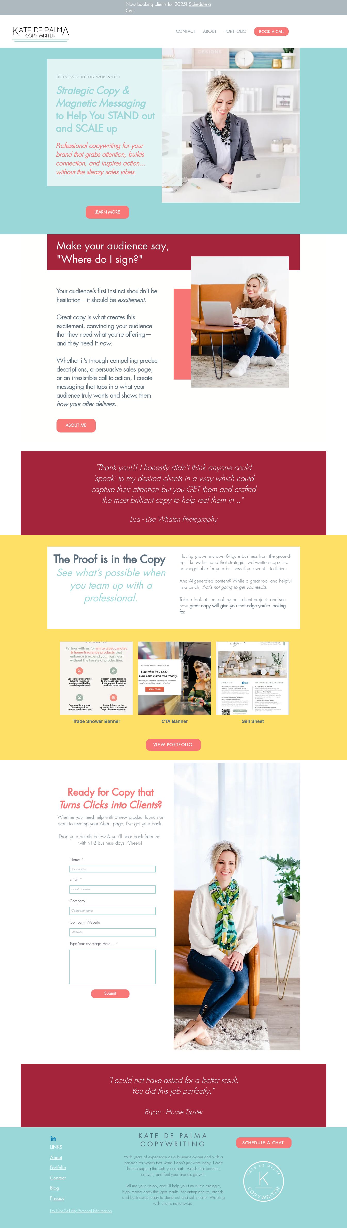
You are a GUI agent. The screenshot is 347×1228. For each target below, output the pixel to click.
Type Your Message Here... (92, 944)
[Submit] (110, 993)
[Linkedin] (53, 1139)
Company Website (85, 922)
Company (77, 901)
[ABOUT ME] (76, 425)
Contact (58, 1178)
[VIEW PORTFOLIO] (173, 745)
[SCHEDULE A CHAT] (264, 1142)
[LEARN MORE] (107, 212)
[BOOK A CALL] (271, 31)
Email (74, 879)
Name (75, 860)
